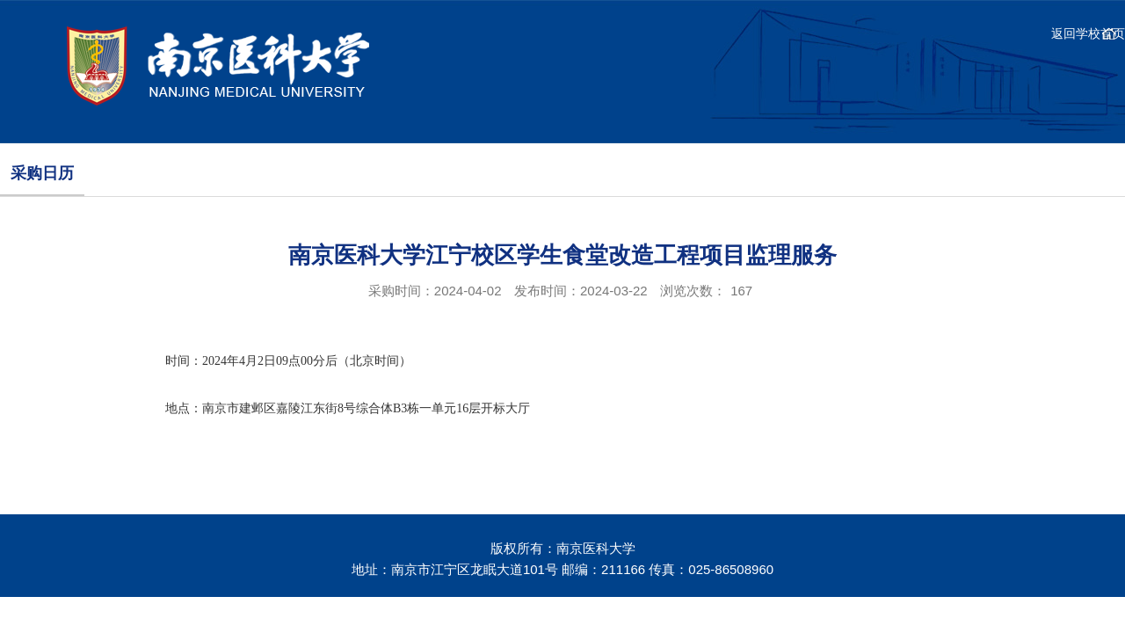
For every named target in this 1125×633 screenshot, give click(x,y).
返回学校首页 (1088, 33)
